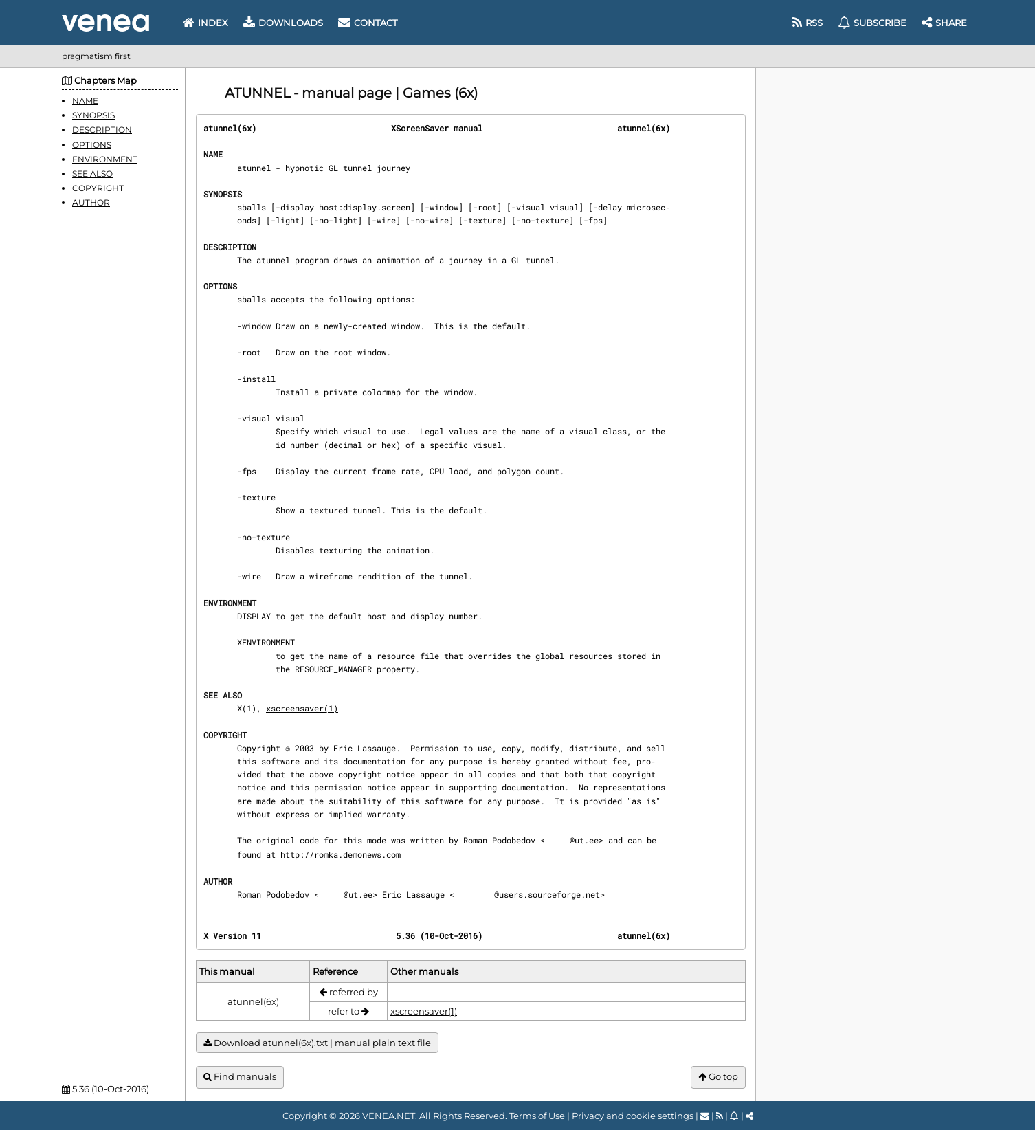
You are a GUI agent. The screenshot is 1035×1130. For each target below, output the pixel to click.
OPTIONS (91, 145)
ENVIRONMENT (104, 159)
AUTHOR (91, 202)
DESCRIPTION (102, 129)
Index (205, 22)
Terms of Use (537, 1115)
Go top (718, 1076)
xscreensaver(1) (302, 707)
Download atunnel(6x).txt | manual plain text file (317, 1043)
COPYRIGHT (98, 188)
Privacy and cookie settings (632, 1115)
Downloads (283, 22)
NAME (85, 101)
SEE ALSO (92, 173)
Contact (367, 22)
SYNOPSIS (93, 115)
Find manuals (239, 1076)
